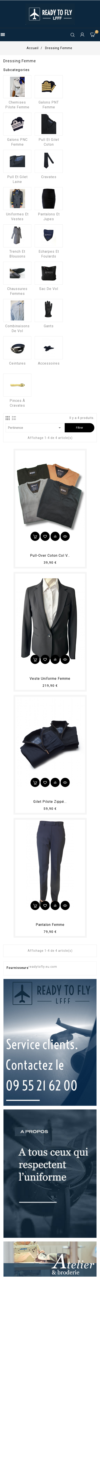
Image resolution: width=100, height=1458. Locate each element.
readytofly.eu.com (43, 966)
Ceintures (17, 363)
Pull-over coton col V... (50, 555)
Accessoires (49, 363)
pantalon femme (50, 925)
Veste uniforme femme (50, 678)
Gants (49, 326)
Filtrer (79, 427)
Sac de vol (48, 289)
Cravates (48, 177)
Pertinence (35, 427)
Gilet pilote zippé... (50, 802)
